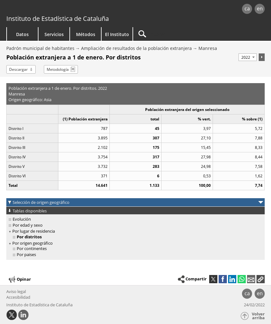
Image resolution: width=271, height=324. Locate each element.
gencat (58, 9)
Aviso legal (16, 291)
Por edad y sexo (28, 225)
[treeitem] (134, 219)
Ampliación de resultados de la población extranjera (136, 48)
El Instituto (117, 34)
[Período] (248, 57)
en (260, 8)
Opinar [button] (19, 279)
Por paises (26, 254)
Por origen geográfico (32, 243)
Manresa (207, 48)
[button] (260, 279)
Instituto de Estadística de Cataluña (57, 18)
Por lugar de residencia (33, 231)
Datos (22, 34)
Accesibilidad (18, 297)
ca (247, 8)
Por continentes (32, 248)
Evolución (22, 219)
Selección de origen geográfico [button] (41, 202)
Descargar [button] (18, 69)
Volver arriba (258, 316)
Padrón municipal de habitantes (40, 48)
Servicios (54, 34)
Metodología (58, 69)
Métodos (85, 34)
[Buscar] (172, 34)
